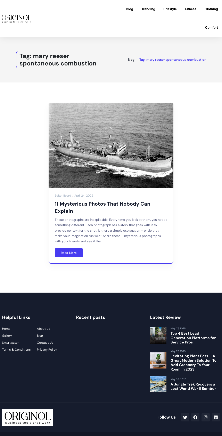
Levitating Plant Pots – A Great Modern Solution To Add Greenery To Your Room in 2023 (193, 363)
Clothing (211, 9)
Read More (69, 253)
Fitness (190, 9)
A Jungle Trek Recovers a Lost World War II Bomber (193, 386)
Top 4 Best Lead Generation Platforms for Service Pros (193, 338)
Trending (148, 9)
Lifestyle (170, 9)
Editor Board (63, 195)
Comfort (211, 27)
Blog (129, 9)
